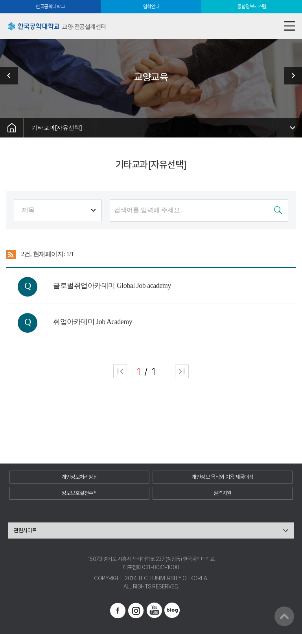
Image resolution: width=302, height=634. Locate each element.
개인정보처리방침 (79, 477)
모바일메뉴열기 (289, 26)
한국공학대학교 (50, 6)
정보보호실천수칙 (79, 493)
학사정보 (290, 75)
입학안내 (151, 6)
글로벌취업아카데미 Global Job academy (112, 286)
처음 (120, 371)
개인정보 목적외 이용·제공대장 (222, 477)
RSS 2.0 (11, 254)
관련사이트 (25, 530)
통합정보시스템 (251, 6)
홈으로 (12, 127)
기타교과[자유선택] (56, 127)
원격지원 (223, 493)
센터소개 (12, 75)
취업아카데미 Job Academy (92, 322)
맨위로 (284, 616)
